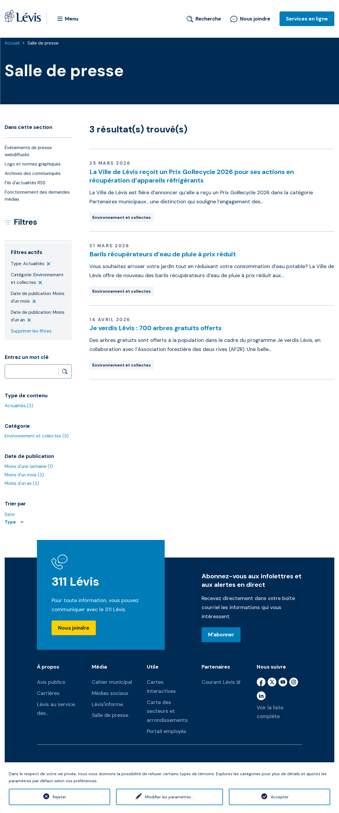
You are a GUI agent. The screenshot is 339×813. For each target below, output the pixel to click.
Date (10, 514)
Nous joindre (250, 19)
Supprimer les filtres (31, 331)
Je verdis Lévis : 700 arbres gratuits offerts (155, 328)
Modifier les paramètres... (169, 797)
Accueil (12, 43)
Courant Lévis (218, 682)
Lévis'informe (107, 704)
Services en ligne (307, 19)
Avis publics (51, 682)
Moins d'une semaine (29, 466)
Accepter (280, 797)
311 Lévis (75, 581)
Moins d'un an (22, 483)
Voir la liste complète (270, 712)
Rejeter (59, 797)
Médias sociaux (110, 693)
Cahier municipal (112, 682)
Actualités (19, 406)
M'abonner (221, 634)
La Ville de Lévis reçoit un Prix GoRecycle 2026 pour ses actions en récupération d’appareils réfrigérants (191, 176)
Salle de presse (43, 43)
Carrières (48, 693)
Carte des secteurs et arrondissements (167, 711)
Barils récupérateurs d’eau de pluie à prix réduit (162, 254)
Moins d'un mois (24, 475)
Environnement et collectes (37, 436)
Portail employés (166, 731)
